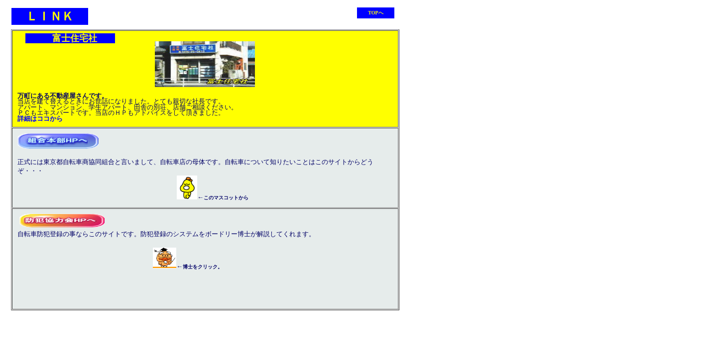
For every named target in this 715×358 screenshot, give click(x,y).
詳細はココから (40, 118)
